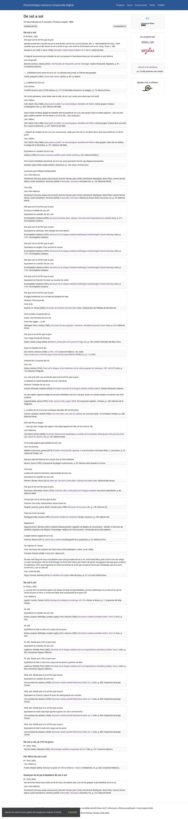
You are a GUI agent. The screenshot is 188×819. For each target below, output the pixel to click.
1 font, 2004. (30, 779)
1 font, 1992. (30, 746)
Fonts (152, 5)
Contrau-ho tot (30, 26)
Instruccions (141, 5)
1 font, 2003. (30, 760)
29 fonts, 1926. (31, 36)
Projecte (120, 5)
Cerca (129, 5)
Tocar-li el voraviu (147, 67)
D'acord (72, 812)
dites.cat (148, 42)
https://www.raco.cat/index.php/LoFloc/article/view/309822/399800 (53, 354)
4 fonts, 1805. (31, 586)
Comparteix (120, 26)
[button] (148, 18)
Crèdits (161, 5)
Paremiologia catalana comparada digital (49, 5)
